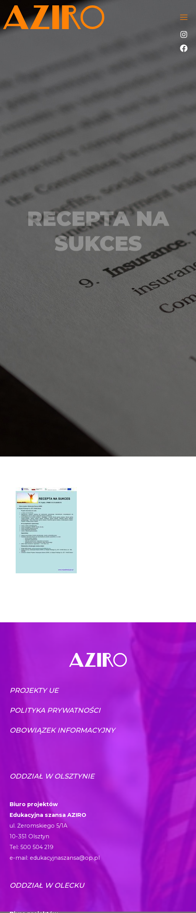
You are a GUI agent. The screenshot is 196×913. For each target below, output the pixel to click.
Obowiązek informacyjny (62, 730)
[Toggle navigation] (184, 17)
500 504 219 (36, 847)
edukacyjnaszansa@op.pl (65, 857)
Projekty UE (34, 690)
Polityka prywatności (55, 710)
